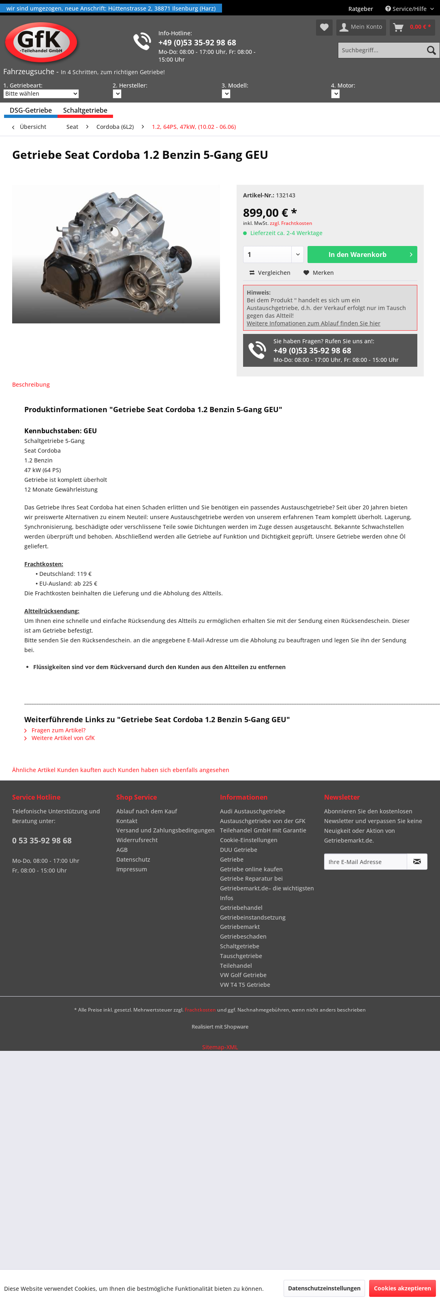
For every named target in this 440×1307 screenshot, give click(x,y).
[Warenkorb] (412, 27)
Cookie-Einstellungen (249, 840)
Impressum (131, 869)
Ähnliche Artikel (34, 770)
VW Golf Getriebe (243, 975)
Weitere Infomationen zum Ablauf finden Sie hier (313, 323)
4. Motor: (343, 85)
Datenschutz (133, 859)
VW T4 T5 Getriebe (245, 984)
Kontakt (126, 821)
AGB (122, 850)
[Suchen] (431, 50)
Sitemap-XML (220, 1047)
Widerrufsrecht (137, 840)
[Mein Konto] (361, 27)
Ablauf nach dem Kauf (146, 811)
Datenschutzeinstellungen (324, 1288)
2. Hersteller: (130, 85)
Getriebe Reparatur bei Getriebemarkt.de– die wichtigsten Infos (267, 888)
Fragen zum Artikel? (54, 730)
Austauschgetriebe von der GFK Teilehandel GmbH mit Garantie (263, 825)
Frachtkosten (200, 1009)
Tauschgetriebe (241, 956)
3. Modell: (235, 85)
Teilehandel (236, 965)
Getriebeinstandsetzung (253, 917)
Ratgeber (360, 9)
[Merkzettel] (324, 27)
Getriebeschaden (243, 936)
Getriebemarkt (240, 927)
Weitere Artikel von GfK (59, 738)
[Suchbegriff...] (389, 50)
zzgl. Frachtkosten (291, 223)
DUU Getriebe (238, 850)
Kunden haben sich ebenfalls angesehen (173, 770)
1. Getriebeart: (23, 85)
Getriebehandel (241, 907)
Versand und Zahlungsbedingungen (165, 830)
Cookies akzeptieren (402, 1288)
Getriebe (231, 859)
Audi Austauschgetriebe (252, 811)
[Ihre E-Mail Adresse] (365, 862)
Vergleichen (270, 272)
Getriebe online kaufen (251, 869)
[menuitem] (360, 9)
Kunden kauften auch (86, 770)
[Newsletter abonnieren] (417, 862)
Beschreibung (31, 384)
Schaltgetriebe (239, 946)
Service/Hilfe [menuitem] (406, 9)
